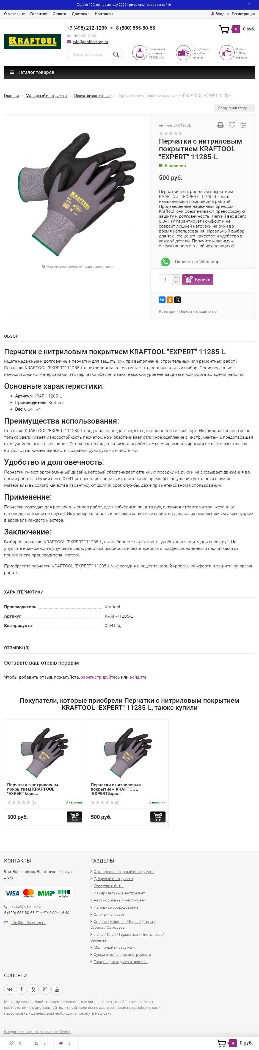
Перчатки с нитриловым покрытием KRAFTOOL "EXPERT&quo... (32, 789)
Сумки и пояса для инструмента (122, 954)
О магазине (14, 14)
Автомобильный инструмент (120, 900)
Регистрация (243, 14)
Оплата (59, 14)
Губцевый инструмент (113, 879)
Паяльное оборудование (116, 907)
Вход (217, 14)
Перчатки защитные (197, 311)
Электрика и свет (109, 914)
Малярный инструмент (114, 947)
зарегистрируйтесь (100, 677)
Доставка (81, 14)
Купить (202, 279)
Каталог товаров (32, 72)
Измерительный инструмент (119, 893)
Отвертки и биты (108, 886)
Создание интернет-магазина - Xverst (37, 1031)
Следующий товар (234, 108)
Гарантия (38, 14)
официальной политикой (54, 1007)
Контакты (104, 14)
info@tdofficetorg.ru (90, 42)
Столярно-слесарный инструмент (124, 871)
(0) (21, 803)
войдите (138, 677)
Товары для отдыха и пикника (121, 961)
